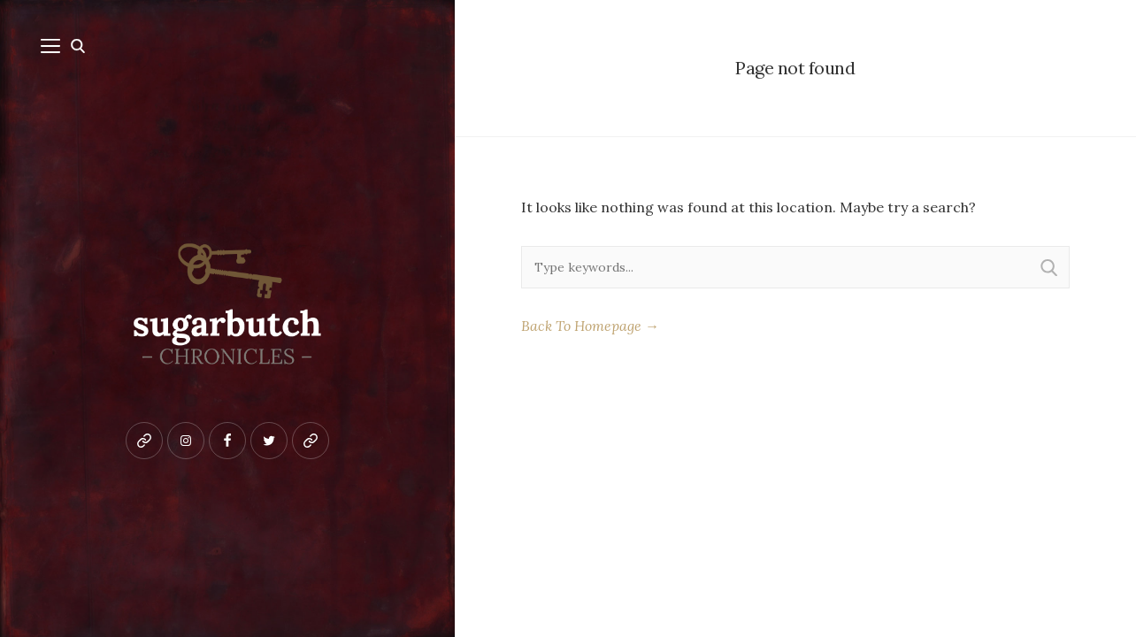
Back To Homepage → (590, 325)
